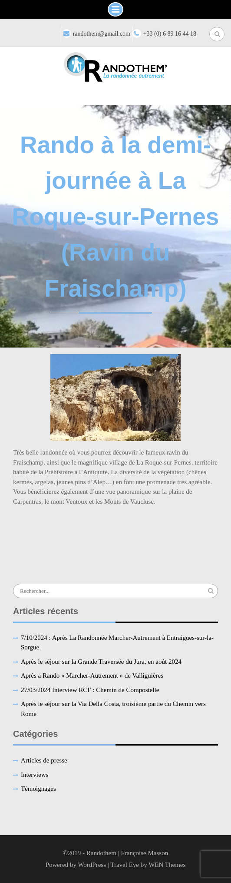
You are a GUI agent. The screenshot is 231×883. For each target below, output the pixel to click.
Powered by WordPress (76, 864)
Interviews (34, 774)
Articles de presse (44, 760)
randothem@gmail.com (101, 33)
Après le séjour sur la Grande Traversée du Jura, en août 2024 (101, 661)
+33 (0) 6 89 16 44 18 (169, 33)
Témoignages (38, 788)
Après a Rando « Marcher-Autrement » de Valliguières (92, 675)
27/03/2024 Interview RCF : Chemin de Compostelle (90, 689)
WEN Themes (166, 864)
